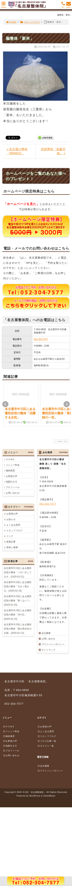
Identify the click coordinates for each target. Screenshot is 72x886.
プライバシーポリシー (53, 644)
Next (67, 404)
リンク (9, 536)
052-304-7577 (41, 339)
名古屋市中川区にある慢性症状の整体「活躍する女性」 (20, 413)
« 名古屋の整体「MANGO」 (17, 151)
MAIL (68, 5)
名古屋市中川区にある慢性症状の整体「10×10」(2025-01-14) (17, 614)
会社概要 (46, 633)
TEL (63, 5)
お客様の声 (11, 476)
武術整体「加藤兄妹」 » (53, 151)
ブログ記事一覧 (46, 741)
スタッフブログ (30, 22)
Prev (5, 404)
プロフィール (13, 487)
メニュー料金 (13, 465)
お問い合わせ (13, 493)
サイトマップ (48, 650)
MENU (3, 5)
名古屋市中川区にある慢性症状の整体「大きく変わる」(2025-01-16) (17, 586)
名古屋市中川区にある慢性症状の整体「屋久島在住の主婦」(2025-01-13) (17, 628)
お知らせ (11, 519)
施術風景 (10, 470)
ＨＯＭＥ (10, 459)
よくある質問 (13, 525)
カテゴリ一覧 (45, 746)
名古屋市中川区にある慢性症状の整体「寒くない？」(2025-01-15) (17, 600)
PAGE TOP (61, 441)
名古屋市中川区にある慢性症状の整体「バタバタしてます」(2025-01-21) (17, 572)
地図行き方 (11, 481)
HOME (11, 22)
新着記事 (11, 541)
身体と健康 (12, 547)
